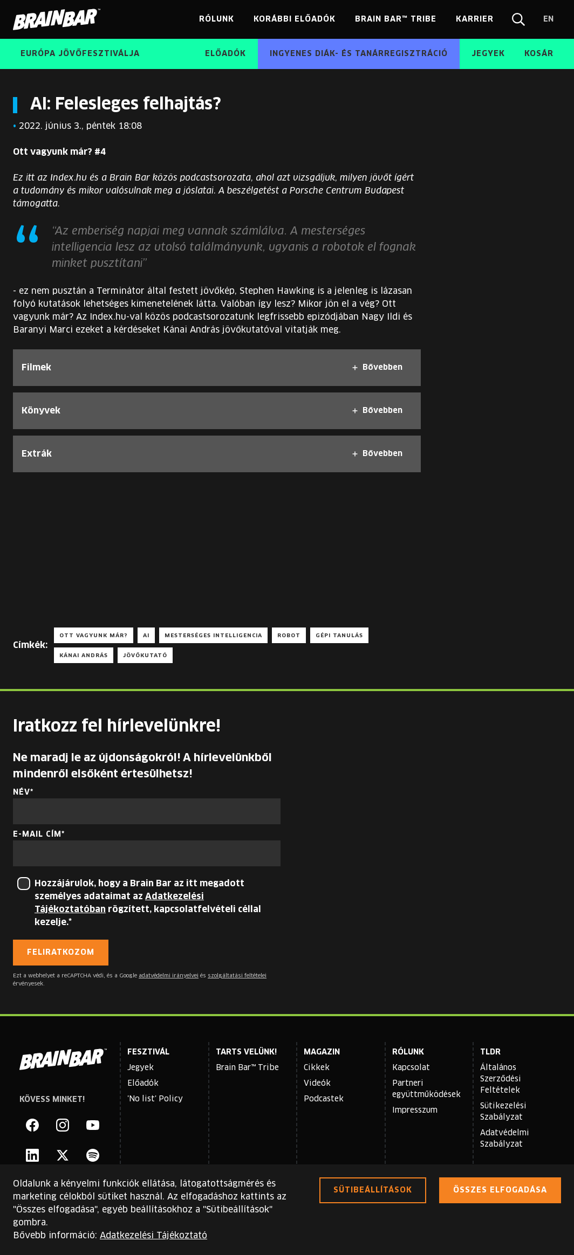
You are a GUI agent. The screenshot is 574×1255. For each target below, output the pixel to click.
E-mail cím (37, 834)
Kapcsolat (411, 1068)
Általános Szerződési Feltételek (500, 1079)
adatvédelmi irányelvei (169, 975)
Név (21, 792)
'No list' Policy (155, 1099)
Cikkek (317, 1068)
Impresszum (415, 1110)
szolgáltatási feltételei (237, 975)
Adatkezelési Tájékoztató (153, 1235)
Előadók (143, 1083)
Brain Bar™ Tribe (247, 1068)
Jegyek (140, 1068)
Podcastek (324, 1099)
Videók (317, 1083)
